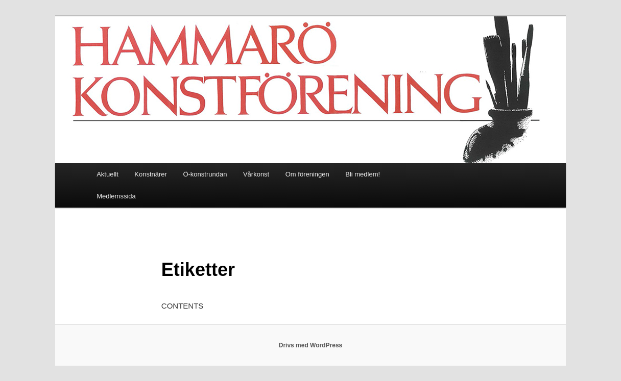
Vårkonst (256, 174)
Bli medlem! (362, 174)
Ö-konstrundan (205, 174)
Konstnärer (150, 174)
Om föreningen (307, 174)
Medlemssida (116, 196)
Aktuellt (107, 174)
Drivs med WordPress (311, 345)
